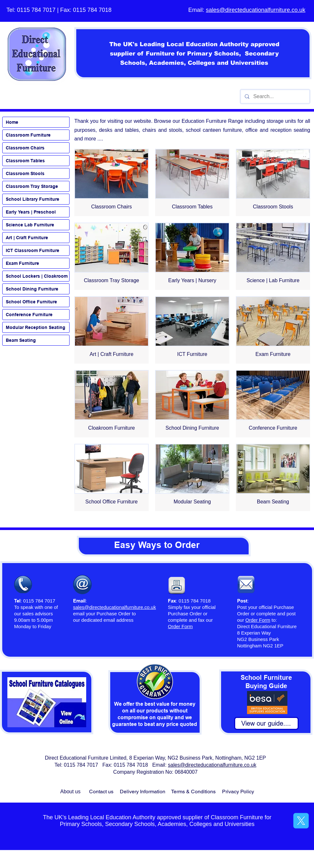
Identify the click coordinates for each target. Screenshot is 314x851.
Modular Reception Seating (35, 327)
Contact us (101, 791)
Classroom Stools (25, 173)
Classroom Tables (25, 160)
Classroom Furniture (28, 135)
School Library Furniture (32, 199)
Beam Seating (21, 340)
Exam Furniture (22, 263)
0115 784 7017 (36, 10)
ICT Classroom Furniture (32, 250)
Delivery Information (142, 791)
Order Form (257, 620)
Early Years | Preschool (31, 212)
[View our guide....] (266, 723)
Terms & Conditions (193, 791)
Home (12, 122)
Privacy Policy (238, 791)
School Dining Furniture (32, 288)
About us (70, 791)
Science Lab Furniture (30, 224)
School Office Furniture (31, 301)
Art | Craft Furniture (27, 237)
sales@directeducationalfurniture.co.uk (255, 10)
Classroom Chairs (25, 147)
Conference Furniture (29, 314)
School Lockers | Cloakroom (37, 276)
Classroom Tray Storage (32, 186)
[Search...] (274, 96)
